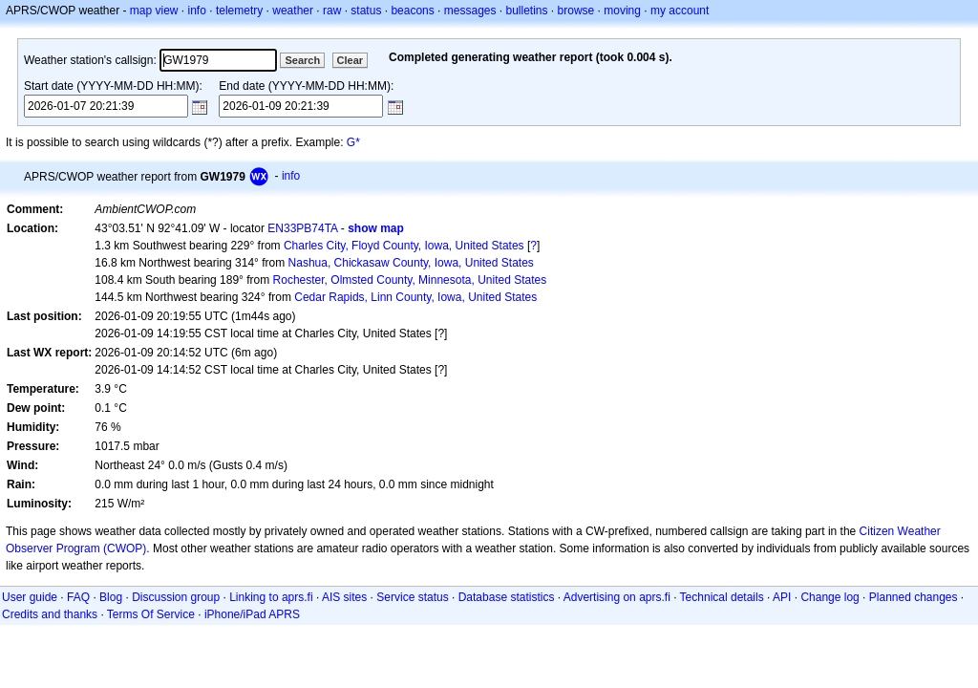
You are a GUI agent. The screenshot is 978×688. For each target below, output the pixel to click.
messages (470, 10)
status (366, 10)
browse (576, 10)
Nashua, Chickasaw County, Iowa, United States (411, 262)
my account (679, 10)
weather (292, 10)
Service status (412, 597)
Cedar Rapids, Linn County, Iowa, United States (415, 297)
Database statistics (506, 597)
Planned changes (913, 597)
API (782, 597)
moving (622, 10)
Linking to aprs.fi (270, 597)
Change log (829, 597)
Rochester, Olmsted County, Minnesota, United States (410, 280)
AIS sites (344, 597)
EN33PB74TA (302, 228)
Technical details (722, 597)
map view (154, 10)
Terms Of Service (151, 614)
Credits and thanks (49, 614)
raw (332, 10)
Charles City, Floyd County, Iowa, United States (404, 245)
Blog (110, 597)
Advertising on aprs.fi (616, 597)
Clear (350, 60)
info (197, 10)
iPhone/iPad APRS (252, 614)
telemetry (239, 10)
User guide (29, 597)
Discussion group (176, 597)
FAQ (78, 597)
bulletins (527, 10)
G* (353, 142)
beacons (412, 10)
